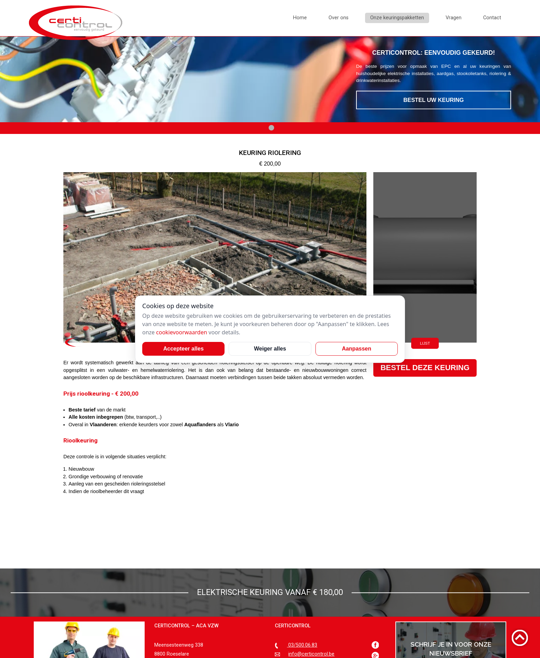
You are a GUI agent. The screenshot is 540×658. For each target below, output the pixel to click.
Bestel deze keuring (425, 367)
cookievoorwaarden (181, 332)
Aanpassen (356, 349)
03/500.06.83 (302, 645)
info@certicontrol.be (311, 654)
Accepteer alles (183, 349)
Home (300, 18)
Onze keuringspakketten (397, 18)
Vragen (453, 18)
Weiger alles (270, 349)
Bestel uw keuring (433, 100)
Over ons (339, 18)
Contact (492, 18)
